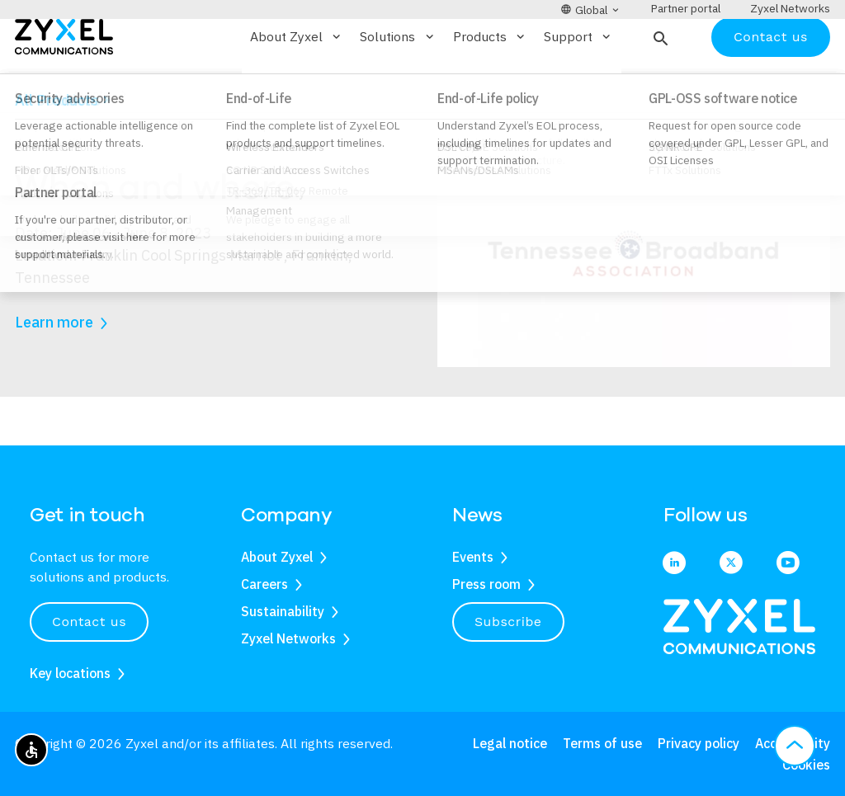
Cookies (806, 764)
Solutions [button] (398, 85)
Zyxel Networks (288, 638)
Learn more (54, 370)
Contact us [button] (89, 621)
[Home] (64, 83)
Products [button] (490, 85)
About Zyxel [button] (296, 85)
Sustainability (282, 611)
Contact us (771, 84)
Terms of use (602, 743)
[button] (659, 85)
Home (30, 142)
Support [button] (578, 85)
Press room (486, 584)
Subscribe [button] (508, 621)
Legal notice (510, 743)
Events (91, 142)
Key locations (70, 673)
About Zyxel (277, 557)
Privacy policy (698, 743)
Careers (264, 584)
